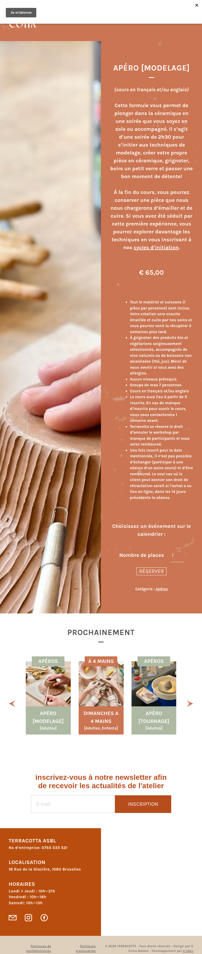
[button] (12, 703)
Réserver (151, 571)
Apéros (161, 588)
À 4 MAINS (101, 661)
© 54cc (188, 951)
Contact (13, 918)
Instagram (28, 918)
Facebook (44, 918)
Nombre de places (141, 555)
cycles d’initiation (156, 247)
